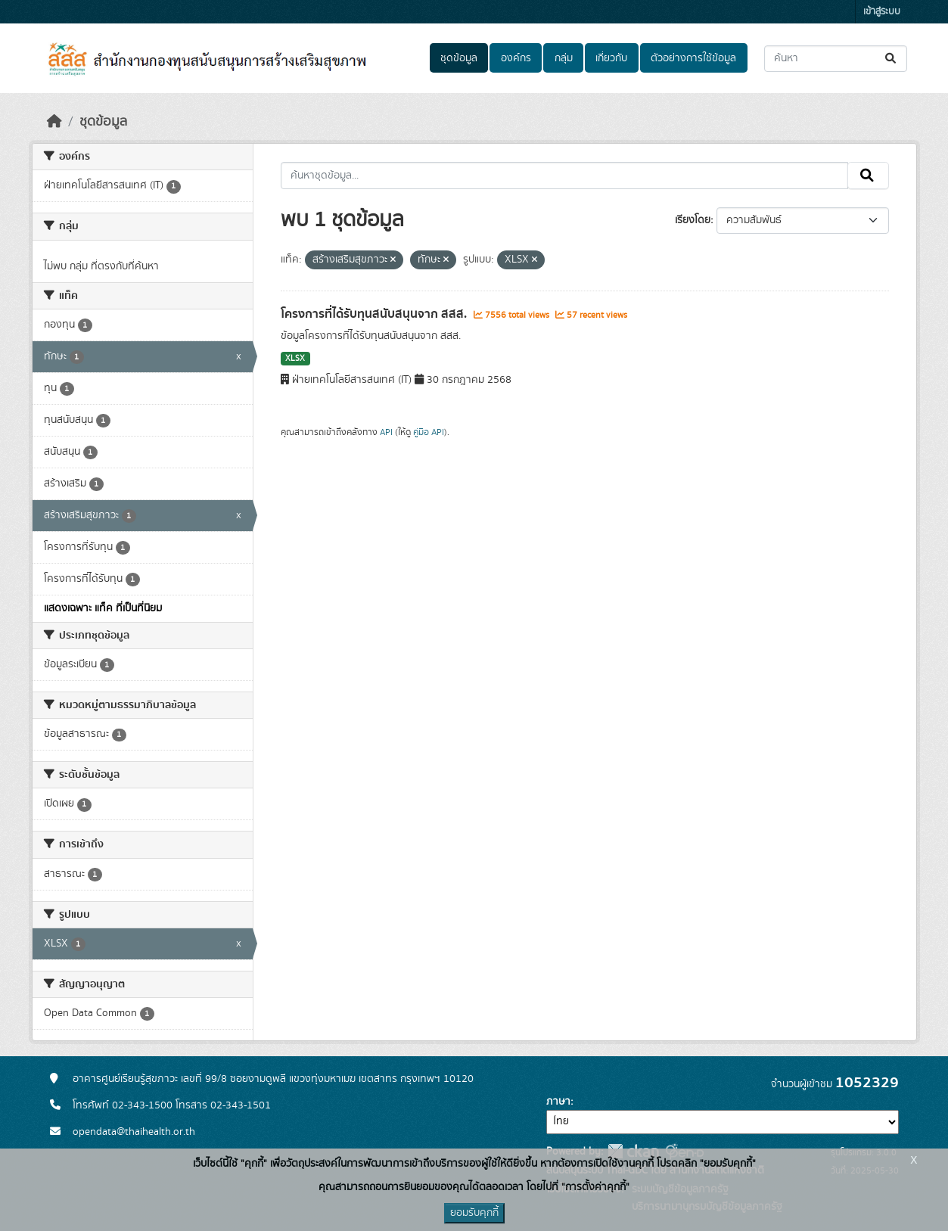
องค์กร (516, 58)
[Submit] (891, 58)
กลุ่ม (564, 58)
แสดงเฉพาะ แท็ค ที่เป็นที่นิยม (103, 608)
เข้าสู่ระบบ (881, 12)
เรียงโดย (692, 220)
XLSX (295, 359)
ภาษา (558, 1101)
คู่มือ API (428, 432)
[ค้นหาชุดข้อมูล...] (835, 58)
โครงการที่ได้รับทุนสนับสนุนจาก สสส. (375, 314)
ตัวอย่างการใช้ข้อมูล (693, 58)
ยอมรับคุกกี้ (474, 1212)
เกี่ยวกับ (611, 58)
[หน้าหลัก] (54, 122)
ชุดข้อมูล (458, 58)
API (386, 432)
